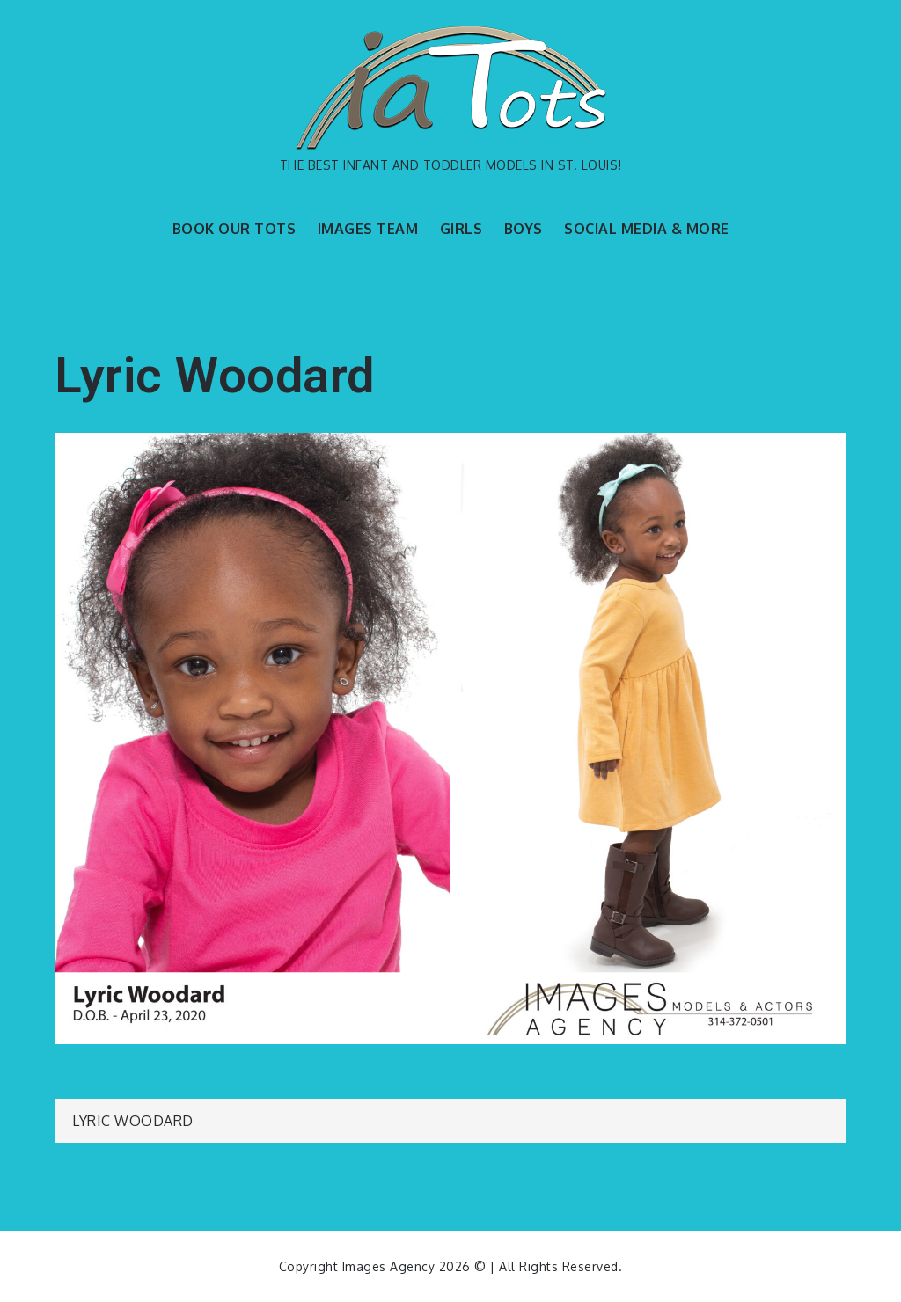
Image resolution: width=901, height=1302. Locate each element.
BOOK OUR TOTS (234, 229)
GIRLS (461, 229)
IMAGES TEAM (368, 229)
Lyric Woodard (133, 1121)
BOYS (523, 229)
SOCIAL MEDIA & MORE (646, 229)
